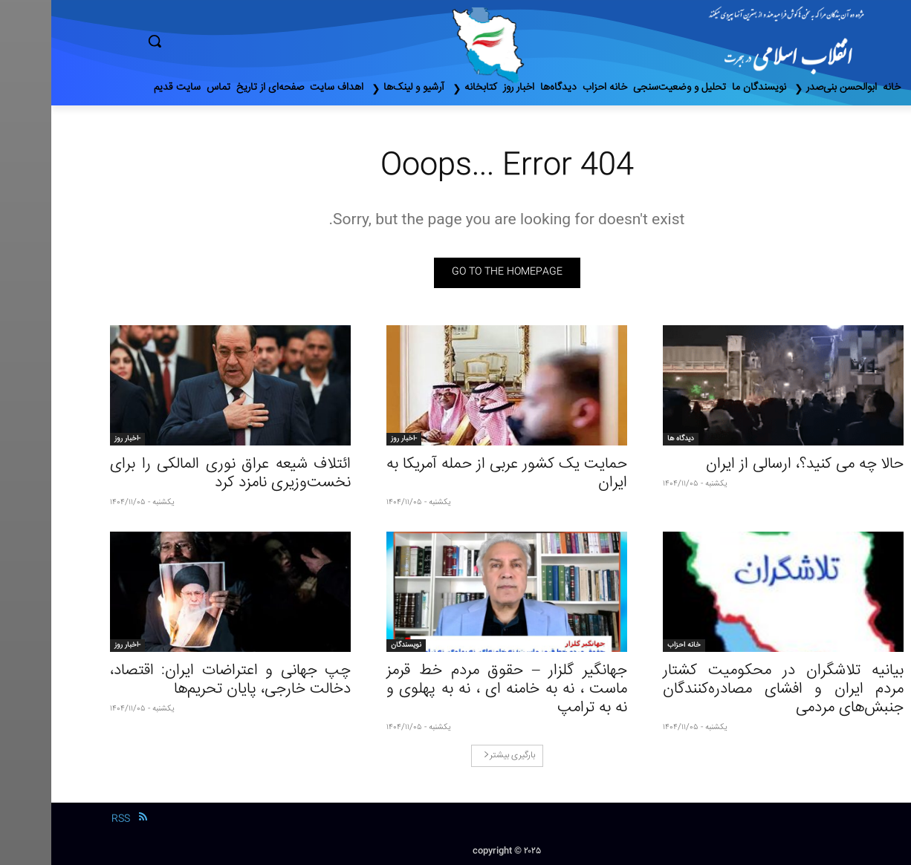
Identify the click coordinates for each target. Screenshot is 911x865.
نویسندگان (355, 645)
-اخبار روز (353, 439)
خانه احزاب (632, 645)
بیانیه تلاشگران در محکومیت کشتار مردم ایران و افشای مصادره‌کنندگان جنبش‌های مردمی (732, 689)
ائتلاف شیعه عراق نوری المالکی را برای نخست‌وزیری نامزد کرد (179, 473)
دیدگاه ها (629, 439)
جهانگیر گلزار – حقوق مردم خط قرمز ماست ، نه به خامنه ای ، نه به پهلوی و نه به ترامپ (455, 689)
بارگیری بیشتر (458, 755)
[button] (217, 41)
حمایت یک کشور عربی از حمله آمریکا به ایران (455, 473)
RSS (69, 819)
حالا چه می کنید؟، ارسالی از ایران (753, 464)
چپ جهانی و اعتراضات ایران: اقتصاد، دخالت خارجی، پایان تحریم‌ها (179, 680)
